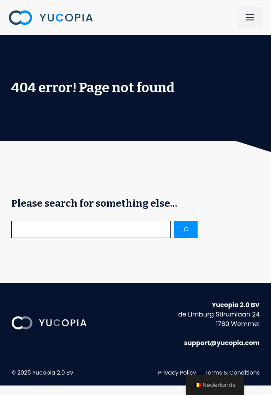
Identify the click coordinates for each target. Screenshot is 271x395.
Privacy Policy (177, 373)
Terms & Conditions (232, 373)
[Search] (186, 229)
